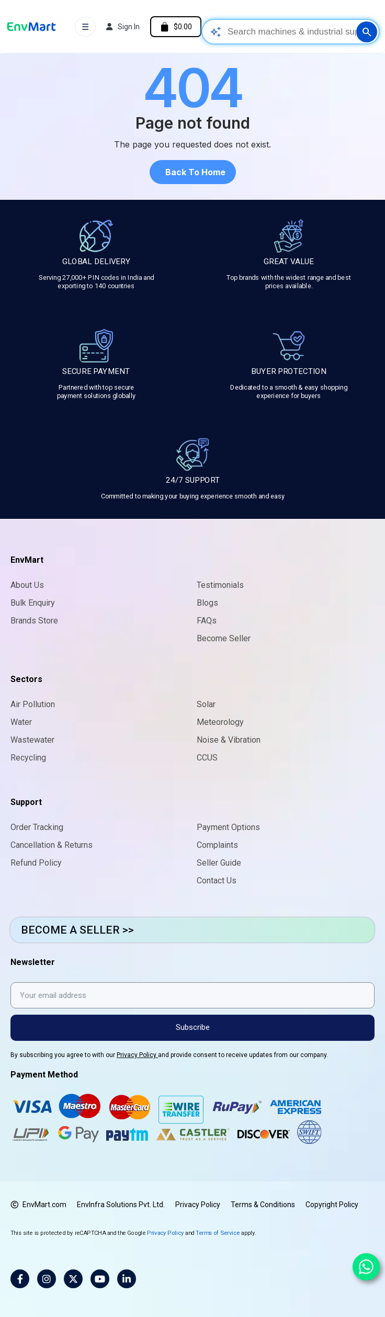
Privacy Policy (137, 1055)
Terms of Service (218, 1232)
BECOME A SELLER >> (77, 930)
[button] (193, 172)
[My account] (123, 27)
